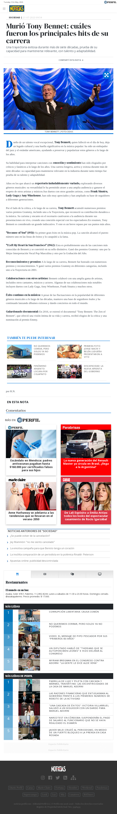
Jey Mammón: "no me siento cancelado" (32, 542)
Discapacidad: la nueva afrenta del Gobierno (93, 368)
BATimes (88, 794)
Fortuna (59, 787)
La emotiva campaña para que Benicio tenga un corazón (42, 548)
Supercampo (30, 794)
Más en (22, 420)
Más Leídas (12, 606)
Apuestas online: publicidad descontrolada (34, 560)
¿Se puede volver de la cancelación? (30, 535)
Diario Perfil (15, 787)
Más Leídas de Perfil (18, 676)
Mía (63, 794)
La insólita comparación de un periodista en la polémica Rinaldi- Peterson (52, 554)
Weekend (87, 787)
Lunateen (74, 794)
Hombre (73, 787)
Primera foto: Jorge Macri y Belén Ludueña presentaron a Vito (93, 351)
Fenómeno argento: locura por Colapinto (41, 370)
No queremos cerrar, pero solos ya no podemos (42, 350)
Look (44, 794)
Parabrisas (102, 787)
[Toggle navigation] (4, 8)
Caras (30, 787)
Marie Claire (44, 787)
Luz (54, 794)
